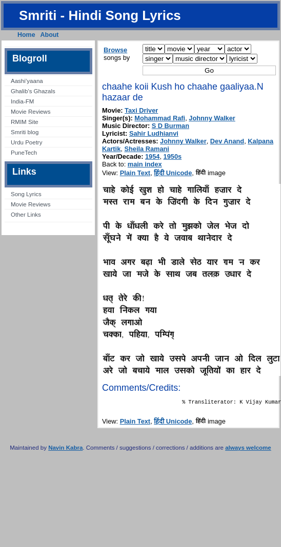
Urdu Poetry (26, 142)
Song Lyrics (26, 194)
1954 (152, 156)
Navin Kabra (65, 450)
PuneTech (24, 153)
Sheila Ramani (146, 149)
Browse (115, 50)
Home (26, 34)
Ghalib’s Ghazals (33, 91)
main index (145, 164)
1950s (173, 156)
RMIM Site (24, 122)
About (50, 34)
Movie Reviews (30, 112)
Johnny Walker (212, 118)
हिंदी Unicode (173, 173)
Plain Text (135, 173)
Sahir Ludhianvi (153, 133)
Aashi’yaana (27, 81)
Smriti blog (24, 132)
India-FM (22, 101)
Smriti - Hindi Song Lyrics (100, 15)
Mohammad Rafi (159, 118)
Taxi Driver (141, 110)
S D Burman (170, 126)
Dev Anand (227, 141)
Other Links (26, 215)
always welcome (248, 450)
